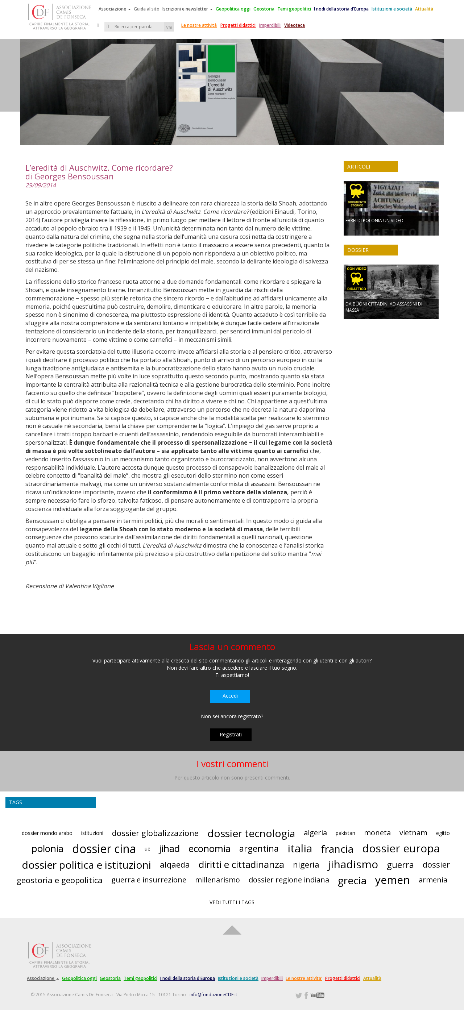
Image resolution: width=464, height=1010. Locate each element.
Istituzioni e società (392, 9)
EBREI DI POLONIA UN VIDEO (374, 220)
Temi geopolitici (294, 9)
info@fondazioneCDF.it (213, 995)
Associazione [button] (115, 9)
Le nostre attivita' (304, 978)
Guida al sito (147, 9)
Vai (169, 27)
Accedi (230, 695)
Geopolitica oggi (233, 9)
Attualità (424, 9)
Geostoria (263, 9)
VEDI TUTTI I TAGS (232, 902)
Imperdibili (270, 25)
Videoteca (294, 25)
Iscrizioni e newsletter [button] (187, 9)
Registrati (231, 734)
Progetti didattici (238, 25)
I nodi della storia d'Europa (341, 9)
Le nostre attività (199, 25)
